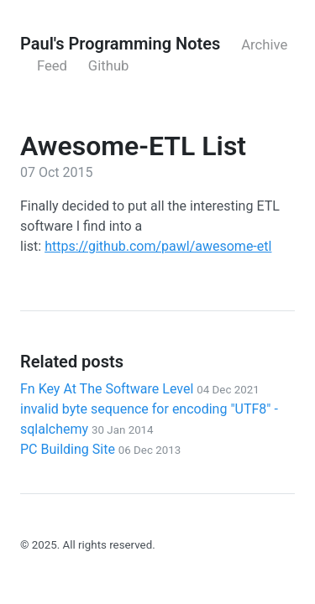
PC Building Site (100, 449)
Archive (264, 45)
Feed (52, 66)
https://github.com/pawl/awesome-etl (158, 246)
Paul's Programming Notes (120, 44)
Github (108, 66)
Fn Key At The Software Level (140, 389)
